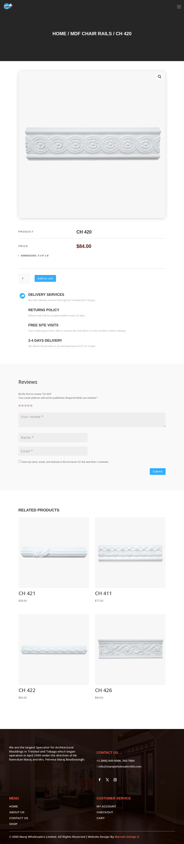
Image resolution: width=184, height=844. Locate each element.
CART (100, 818)
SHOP (13, 824)
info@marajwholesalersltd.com (119, 766)
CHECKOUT (104, 812)
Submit (158, 471)
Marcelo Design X (127, 836)
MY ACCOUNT (106, 806)
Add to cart (45, 278)
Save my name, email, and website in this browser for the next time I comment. (65, 462)
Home (60, 33)
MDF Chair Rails (91, 33)
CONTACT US (18, 818)
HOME (13, 806)
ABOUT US (16, 812)
